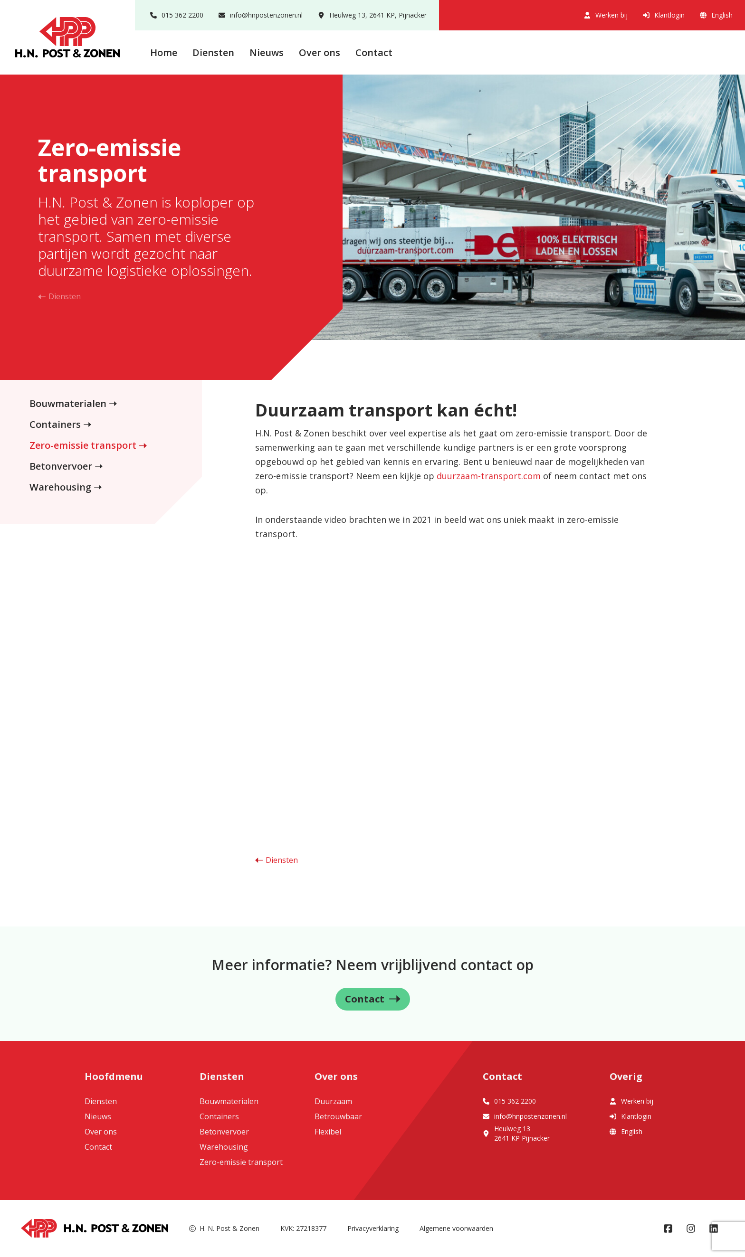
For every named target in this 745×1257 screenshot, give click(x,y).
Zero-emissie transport (82, 445)
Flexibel (328, 1131)
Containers (55, 424)
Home (163, 52)
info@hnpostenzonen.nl (261, 14)
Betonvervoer (60, 466)
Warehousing (60, 487)
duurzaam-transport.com (489, 476)
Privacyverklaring (373, 1228)
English (716, 14)
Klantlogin (664, 14)
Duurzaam (333, 1101)
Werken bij (606, 14)
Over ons (319, 52)
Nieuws (266, 52)
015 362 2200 (176, 14)
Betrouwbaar (338, 1116)
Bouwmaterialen (67, 403)
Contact (373, 52)
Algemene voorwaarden (456, 1228)
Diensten (213, 52)
